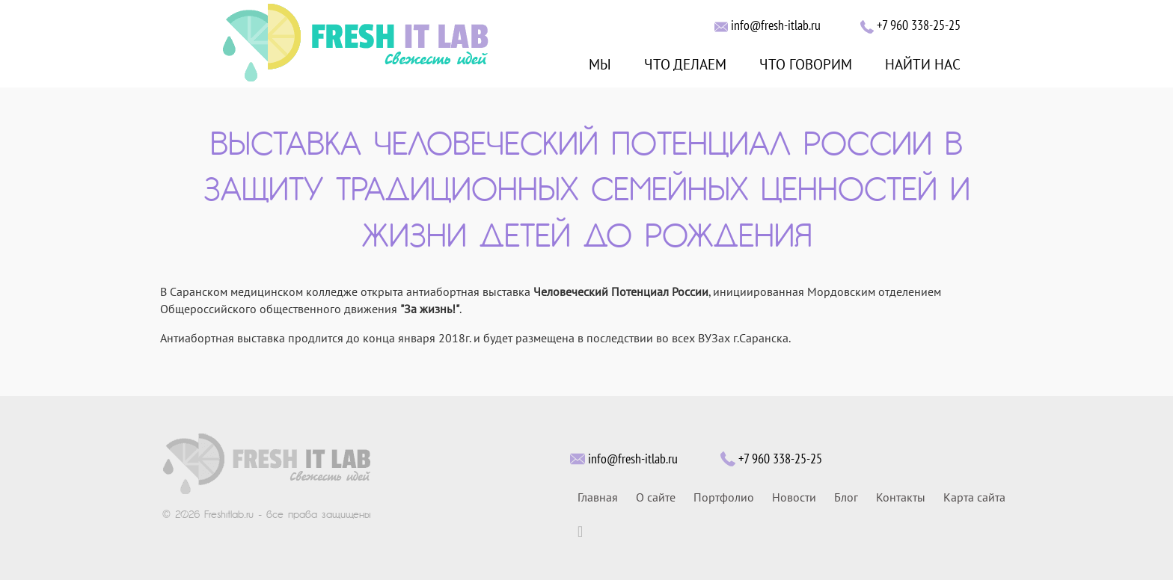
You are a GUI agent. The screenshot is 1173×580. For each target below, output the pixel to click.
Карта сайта (974, 498)
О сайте (656, 498)
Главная (598, 498)
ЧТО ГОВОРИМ (805, 65)
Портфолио (723, 498)
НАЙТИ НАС (923, 65)
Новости (794, 498)
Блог (846, 498)
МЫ (600, 65)
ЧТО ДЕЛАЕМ (685, 65)
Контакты (900, 498)
